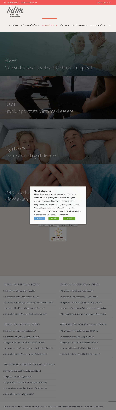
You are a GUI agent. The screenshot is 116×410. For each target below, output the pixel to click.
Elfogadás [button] (69, 218)
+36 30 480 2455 (13, 2)
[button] (109, 25)
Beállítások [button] (39, 218)
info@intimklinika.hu (29, 2)
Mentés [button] (53, 218)
